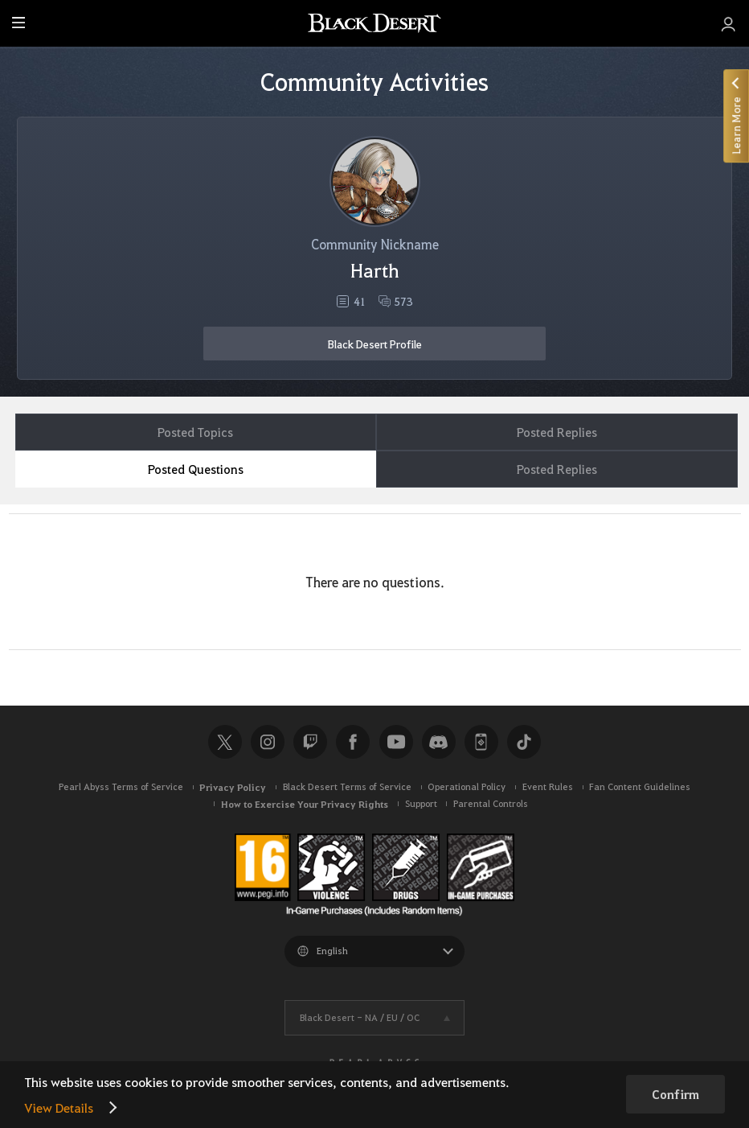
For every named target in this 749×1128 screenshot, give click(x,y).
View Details (58, 1107)
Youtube (396, 742)
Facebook (353, 742)
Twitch (310, 742)
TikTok (524, 742)
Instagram (267, 742)
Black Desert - (360, 1017)
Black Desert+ (481, 742)
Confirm (675, 1094)
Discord (439, 742)
